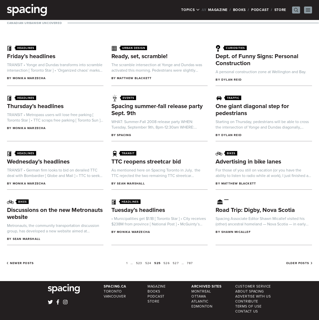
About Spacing (249, 291)
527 (176, 263)
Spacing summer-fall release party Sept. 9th (157, 110)
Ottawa (198, 296)
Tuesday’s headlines (138, 209)
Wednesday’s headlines (38, 161)
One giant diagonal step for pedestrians (252, 110)
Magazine (218, 9)
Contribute (246, 301)
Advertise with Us (253, 296)
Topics (190, 9)
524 (148, 263)
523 (139, 263)
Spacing (124, 135)
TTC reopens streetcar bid (146, 161)
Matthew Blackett (134, 78)
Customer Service (253, 286)
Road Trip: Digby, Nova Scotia (255, 209)
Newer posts (22, 263)
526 (166, 263)
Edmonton (202, 306)
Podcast (260, 9)
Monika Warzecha (29, 78)
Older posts (297, 263)
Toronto (113, 291)
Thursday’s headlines (35, 106)
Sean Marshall (131, 183)
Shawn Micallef (236, 232)
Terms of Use (248, 306)
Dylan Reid (231, 79)
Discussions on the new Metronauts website (55, 213)
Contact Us (246, 311)
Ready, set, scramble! (139, 56)
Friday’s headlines (31, 56)
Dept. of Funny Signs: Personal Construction (257, 60)
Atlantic (199, 301)
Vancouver (115, 296)
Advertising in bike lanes (248, 161)
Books (239, 9)
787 (190, 263)
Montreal (201, 291)
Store (280, 9)
